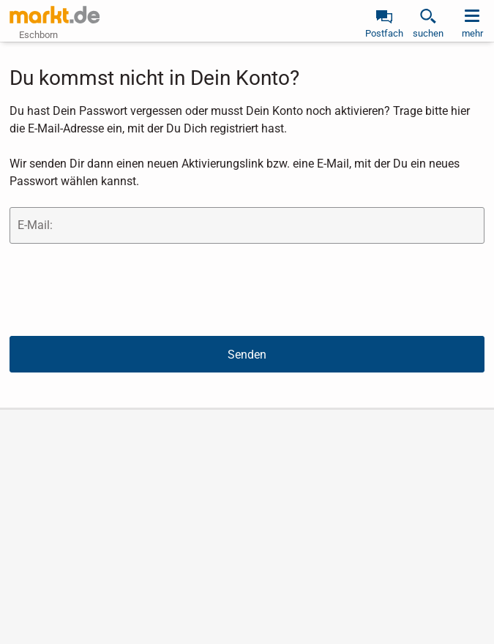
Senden (247, 355)
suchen (428, 33)
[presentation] (121, 289)
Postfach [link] (384, 33)
